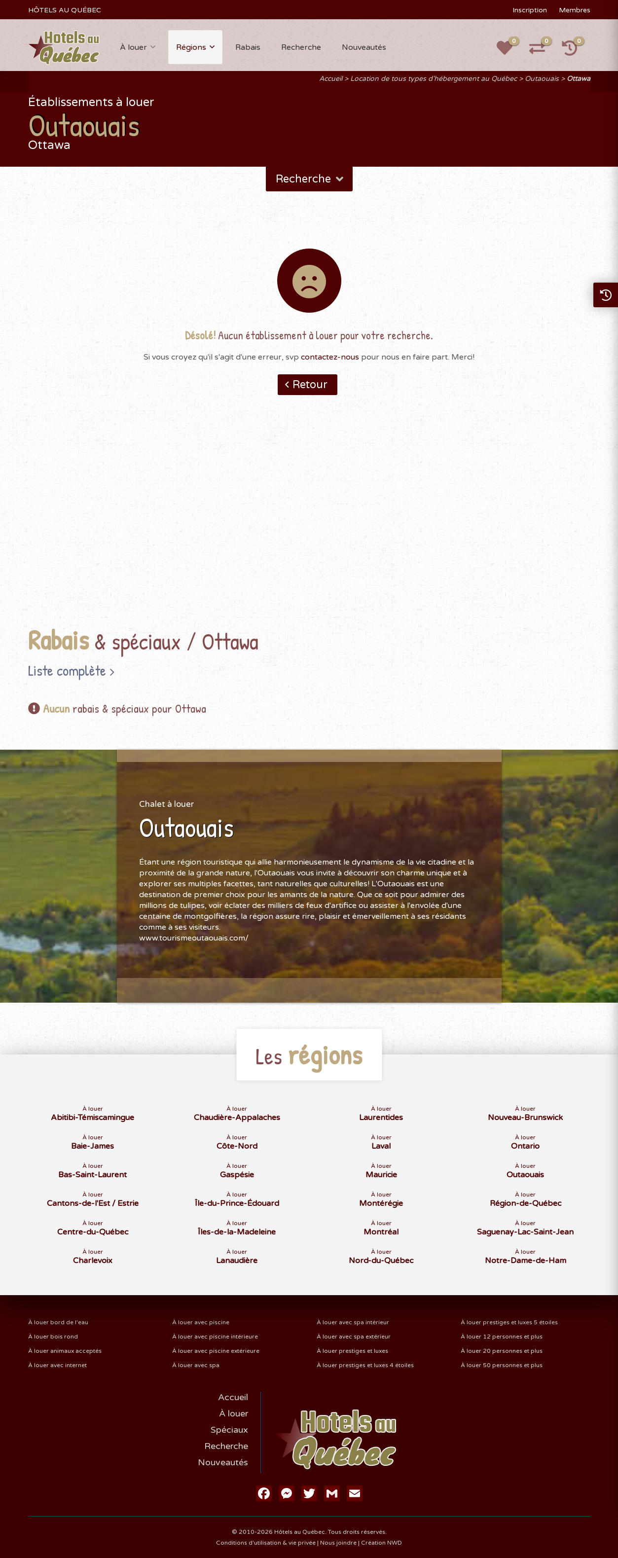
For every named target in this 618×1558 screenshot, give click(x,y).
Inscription (529, 10)
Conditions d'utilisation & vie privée (266, 1542)
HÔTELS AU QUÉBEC (64, 10)
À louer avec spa (195, 1365)
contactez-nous (330, 357)
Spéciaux (229, 1429)
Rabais (247, 47)
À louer (133, 47)
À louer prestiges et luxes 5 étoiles (509, 1322)
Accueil (330, 78)
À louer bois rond (53, 1336)
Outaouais (542, 78)
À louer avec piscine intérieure (215, 1336)
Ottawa (578, 78)
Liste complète (67, 670)
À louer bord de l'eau (58, 1322)
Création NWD (381, 1542)
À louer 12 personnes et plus (502, 1336)
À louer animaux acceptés (65, 1350)
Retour (309, 384)
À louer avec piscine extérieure (215, 1350)
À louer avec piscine (200, 1322)
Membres (574, 10)
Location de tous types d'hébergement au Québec (433, 78)
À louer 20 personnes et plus (502, 1350)
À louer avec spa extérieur (354, 1336)
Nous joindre (338, 1542)
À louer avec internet (57, 1365)
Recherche (301, 47)
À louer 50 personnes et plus (502, 1365)
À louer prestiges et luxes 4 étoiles (365, 1365)
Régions (191, 47)
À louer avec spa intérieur (353, 1322)
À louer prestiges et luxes (352, 1350)
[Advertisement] (309, 526)
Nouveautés (364, 47)
